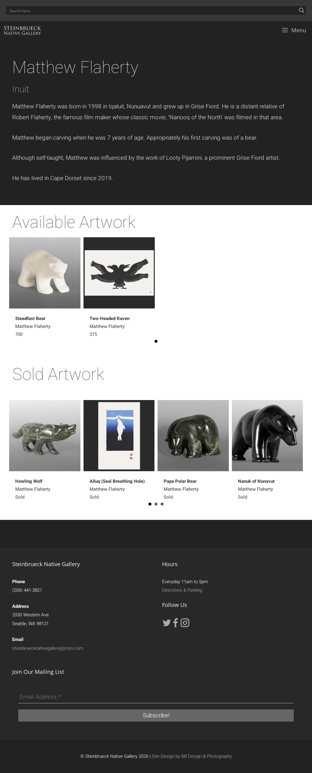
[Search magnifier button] (301, 10)
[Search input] (152, 10)
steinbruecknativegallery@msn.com (47, 648)
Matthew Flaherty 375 (109, 326)
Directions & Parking (182, 590)
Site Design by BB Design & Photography (192, 756)
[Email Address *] (156, 697)
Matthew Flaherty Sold (32, 489)
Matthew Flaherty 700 (32, 326)
